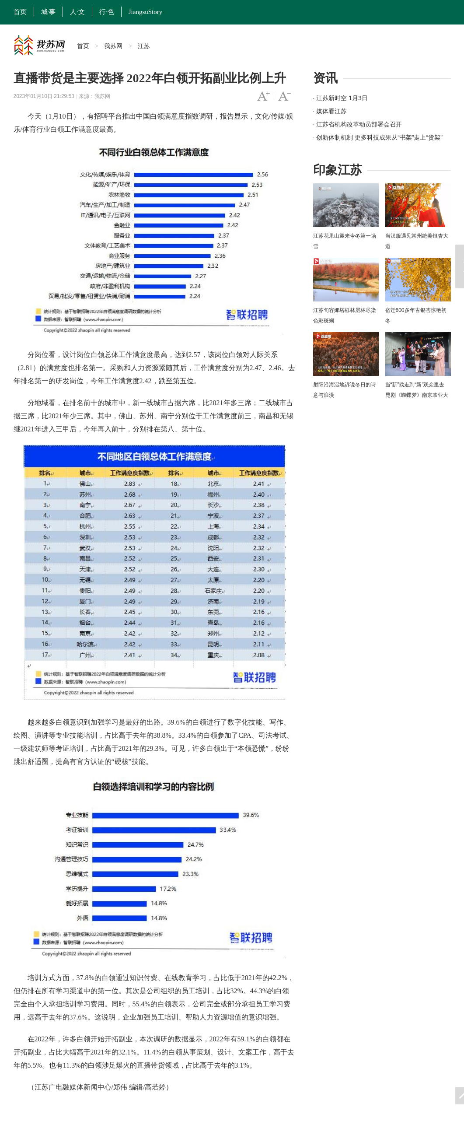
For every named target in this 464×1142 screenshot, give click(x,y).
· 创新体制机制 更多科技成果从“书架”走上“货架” (378, 137)
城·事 (48, 11)
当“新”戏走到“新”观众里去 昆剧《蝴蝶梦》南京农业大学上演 (416, 395)
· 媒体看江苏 (330, 111)
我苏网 (113, 45)
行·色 (106, 11)
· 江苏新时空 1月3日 (340, 98)
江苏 (144, 45)
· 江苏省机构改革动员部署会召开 (357, 124)
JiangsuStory (146, 11)
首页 (20, 11)
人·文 (77, 11)
